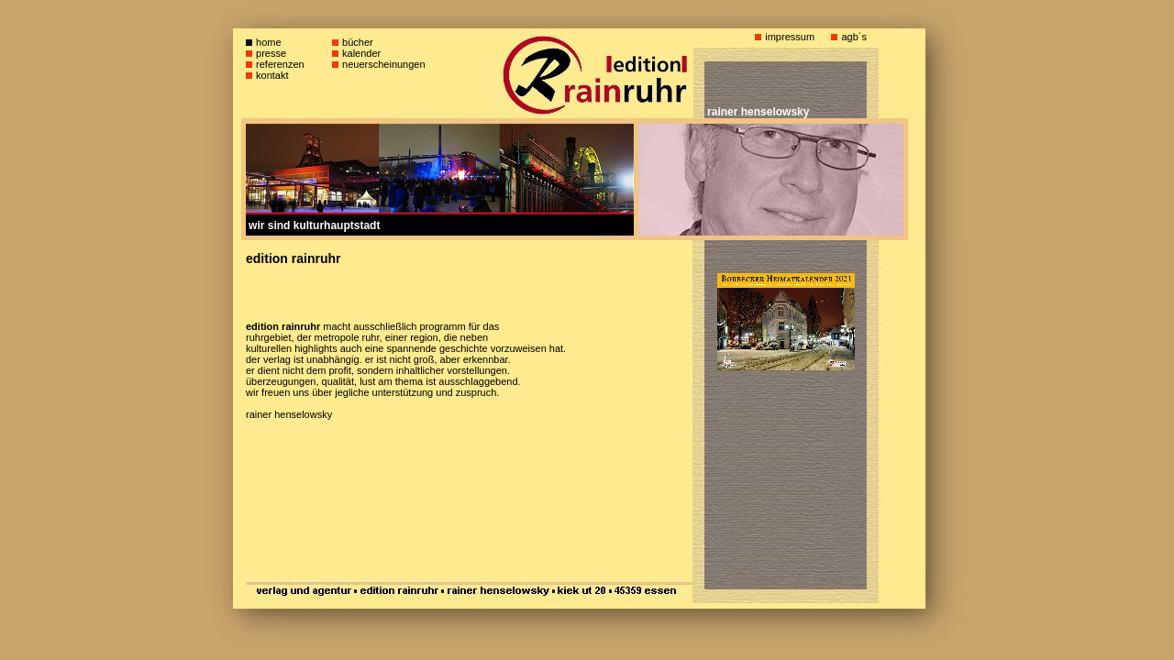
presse (271, 53)
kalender (361, 53)
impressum (789, 36)
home (269, 42)
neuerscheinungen (384, 64)
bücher (357, 42)
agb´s (854, 36)
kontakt (272, 75)
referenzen (280, 64)
